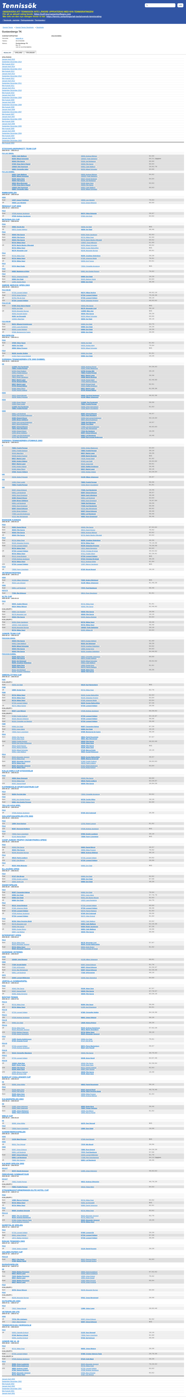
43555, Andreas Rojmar (88, 367)
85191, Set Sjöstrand (88, 643)
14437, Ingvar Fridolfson (20, 200)
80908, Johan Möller (18, 1084)
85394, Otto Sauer (87, 1004)
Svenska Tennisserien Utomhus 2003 (22, 440)
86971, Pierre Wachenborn (90, 1046)
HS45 (4, 1136)
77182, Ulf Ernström (18, 967)
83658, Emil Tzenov (87, 261)
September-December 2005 (12, 126)
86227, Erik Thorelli (87, 1048)
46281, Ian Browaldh (19, 316)
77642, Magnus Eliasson (89, 381)
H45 (3, 474)
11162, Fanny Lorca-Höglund (21, 356)
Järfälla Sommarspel (14, 981)
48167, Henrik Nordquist (89, 179)
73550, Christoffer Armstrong (90, 266)
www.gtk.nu (19, 38)
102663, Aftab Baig (18, 319)
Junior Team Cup (11, 633)
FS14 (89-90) (6, 321)
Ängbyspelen (9, 885)
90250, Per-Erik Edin (19, 794)
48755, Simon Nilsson (19, 1290)
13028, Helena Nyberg (88, 1023)
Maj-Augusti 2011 (8, 86)
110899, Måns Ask (87, 311)
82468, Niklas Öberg (18, 388)
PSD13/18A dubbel (9, 654)
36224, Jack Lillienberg (89, 495)
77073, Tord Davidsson (89, 588)
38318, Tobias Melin (87, 1187)
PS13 (4, 263)
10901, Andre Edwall (87, 1278)
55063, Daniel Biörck (19, 527)
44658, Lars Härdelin (88, 200)
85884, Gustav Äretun (19, 929)
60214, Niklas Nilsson (19, 606)
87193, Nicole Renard (88, 569)
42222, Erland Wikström (89, 203)
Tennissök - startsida (11, 20)
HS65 (4, 585)
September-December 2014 (12, 62)
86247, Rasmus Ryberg (88, 1259)
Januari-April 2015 (8, 59)
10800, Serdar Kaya (87, 649)
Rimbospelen (9, 192)
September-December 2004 (12, 133)
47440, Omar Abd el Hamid (21, 164)
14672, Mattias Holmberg (20, 1238)
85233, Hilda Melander (19, 865)
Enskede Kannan (11, 520)
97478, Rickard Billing (19, 381)
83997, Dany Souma (87, 1069)
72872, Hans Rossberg (89, 415)
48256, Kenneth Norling (19, 313)
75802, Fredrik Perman (19, 368)
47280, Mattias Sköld (19, 1261)
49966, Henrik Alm (18, 227)
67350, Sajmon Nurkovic (20, 1370)
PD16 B (4, 1060)
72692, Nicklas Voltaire (88, 472)
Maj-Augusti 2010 (8, 93)
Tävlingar (30, 52)
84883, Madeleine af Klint (20, 271)
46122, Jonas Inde (87, 464)
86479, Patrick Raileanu (89, 667)
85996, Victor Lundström (20, 1364)
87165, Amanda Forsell (20, 1041)
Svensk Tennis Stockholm (25, 27)
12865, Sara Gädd (87, 1128)
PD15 (4, 1087)
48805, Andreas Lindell (20, 1368)
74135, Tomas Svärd (87, 380)
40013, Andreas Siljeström (90, 1181)
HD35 (4, 400)
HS (3, 1082)
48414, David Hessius (88, 530)
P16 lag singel (8, 153)
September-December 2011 (12, 83)
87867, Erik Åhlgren (18, 860)
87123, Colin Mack (87, 1359)
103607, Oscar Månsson (89, 242)
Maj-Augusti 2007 (8, 114)
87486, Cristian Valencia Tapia (22, 1220)
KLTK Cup (7, 596)
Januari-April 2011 (8, 88)
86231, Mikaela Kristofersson (22, 324)
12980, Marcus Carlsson (20, 1072)
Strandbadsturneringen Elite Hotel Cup (25, 1190)
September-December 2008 (12, 105)
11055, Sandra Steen (19, 282)
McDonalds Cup (11, 219)
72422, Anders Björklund (89, 580)
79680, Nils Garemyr (18, 1160)
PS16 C (4, 1055)
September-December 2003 (12, 140)
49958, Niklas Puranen (19, 348)
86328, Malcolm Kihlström (20, 719)
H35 (3, 479)
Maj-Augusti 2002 (8, 1384)
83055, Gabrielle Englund (20, 1332)
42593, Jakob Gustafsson (89, 1273)
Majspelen (8, 335)
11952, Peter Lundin (18, 404)
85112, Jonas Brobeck (19, 556)
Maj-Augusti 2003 (8, 143)
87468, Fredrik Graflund (19, 716)
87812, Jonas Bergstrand (89, 1297)
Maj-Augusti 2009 (8, 100)
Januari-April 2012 (8, 81)
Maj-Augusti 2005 (8, 129)
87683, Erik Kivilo (86, 216)
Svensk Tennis (8, 27)
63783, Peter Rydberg (19, 371)
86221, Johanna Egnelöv (20, 276)
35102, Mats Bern (17, 375)
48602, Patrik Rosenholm (89, 737)
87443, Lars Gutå (86, 461)
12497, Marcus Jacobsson (89, 564)
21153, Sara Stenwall (88, 1332)
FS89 (3, 724)
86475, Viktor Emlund (88, 916)
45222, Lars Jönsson (18, 583)
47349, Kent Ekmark (87, 1139)
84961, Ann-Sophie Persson (90, 271)
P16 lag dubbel (8, 172)
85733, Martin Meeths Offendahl (91, 240)
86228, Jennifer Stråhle (20, 353)
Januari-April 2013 (8, 74)
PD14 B (4, 1043)
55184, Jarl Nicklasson (88, 161)
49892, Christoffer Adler (20, 169)
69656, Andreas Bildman (89, 156)
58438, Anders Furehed (19, 456)
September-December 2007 (12, 112)
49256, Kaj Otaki (86, 227)
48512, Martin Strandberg (89, 1029)
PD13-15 (5, 1213)
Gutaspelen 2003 (11, 1301)
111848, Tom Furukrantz (20, 367)
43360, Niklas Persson (88, 1280)
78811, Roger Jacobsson (20, 377)
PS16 (4, 224)
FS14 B (4, 1020)
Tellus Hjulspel (11, 805)
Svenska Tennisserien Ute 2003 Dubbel (23, 359)
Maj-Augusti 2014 (8, 64)
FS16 (3, 797)
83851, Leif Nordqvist (19, 413)
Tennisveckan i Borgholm (16, 1325)
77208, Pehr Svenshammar (90, 1157)
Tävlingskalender (27, 20)
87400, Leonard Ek (87, 1232)
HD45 (4, 393)
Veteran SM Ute (11, 1312)
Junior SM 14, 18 (10, 1341)
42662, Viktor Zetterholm (20, 1108)
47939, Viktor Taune (18, 343)
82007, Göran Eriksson (89, 413)
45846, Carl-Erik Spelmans (90, 395)
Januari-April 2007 (8, 117)
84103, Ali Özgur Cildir (19, 1074)
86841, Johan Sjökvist (88, 1017)
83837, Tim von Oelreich (20, 1216)
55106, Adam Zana (18, 179)
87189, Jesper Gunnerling (20, 1034)
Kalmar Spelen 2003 (13, 1163)
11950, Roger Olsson (19, 402)
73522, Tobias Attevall (19, 1308)
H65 (3, 487)
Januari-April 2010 (8, 95)
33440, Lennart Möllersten (21, 978)
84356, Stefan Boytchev (19, 994)
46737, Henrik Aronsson (20, 1171)
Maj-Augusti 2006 (8, 121)
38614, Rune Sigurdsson (89, 593)
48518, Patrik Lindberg (88, 763)
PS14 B (4, 1010)
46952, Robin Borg (87, 1106)
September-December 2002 (12, 1381)
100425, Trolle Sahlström (89, 158)
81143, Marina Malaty (19, 836)
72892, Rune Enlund (88, 1149)
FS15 (3, 269)
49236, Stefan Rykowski (20, 397)
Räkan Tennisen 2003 (13, 1241)
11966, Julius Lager (88, 1308)
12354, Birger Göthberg (20, 420)
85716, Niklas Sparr (87, 237)
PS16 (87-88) (6, 303)
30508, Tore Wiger (87, 424)
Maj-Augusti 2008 (8, 107)
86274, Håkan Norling (88, 292)
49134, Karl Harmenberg (89, 685)
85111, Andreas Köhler (88, 561)
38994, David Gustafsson (89, 1272)
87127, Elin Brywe (18, 876)
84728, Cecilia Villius (88, 799)
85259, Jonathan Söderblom (90, 256)
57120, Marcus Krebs (88, 750)
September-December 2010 (12, 90)
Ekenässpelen (10, 1264)
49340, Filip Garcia (18, 161)
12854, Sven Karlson (19, 823)
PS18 (4, 1285)
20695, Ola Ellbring (87, 1111)
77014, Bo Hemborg (88, 431)
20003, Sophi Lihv (18, 881)
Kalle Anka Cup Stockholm (17, 771)
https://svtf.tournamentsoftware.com (52, 14)
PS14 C (4, 1015)
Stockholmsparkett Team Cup (19, 148)
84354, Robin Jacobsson (89, 234)
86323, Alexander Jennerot (20, 757)
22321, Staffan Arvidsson (89, 386)
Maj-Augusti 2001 (8, 1391)
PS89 (4, 692)
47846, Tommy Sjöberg (20, 472)
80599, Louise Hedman (19, 329)
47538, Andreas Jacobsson (21, 213)
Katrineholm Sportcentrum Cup (20, 787)
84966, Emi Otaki (87, 276)
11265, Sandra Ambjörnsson (22, 1039)
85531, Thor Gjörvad (18, 1144)
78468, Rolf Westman (88, 422)
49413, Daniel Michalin (19, 395)
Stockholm (40, 27)
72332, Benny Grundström (89, 408)
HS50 (4, 577)
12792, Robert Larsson (88, 823)
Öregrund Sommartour (15, 1174)
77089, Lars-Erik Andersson (90, 427)
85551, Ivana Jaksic (18, 729)
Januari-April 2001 (8, 1393)
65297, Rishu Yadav (18, 1065)
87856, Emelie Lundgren (89, 834)
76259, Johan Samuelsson (89, 407)
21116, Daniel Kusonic (88, 1248)
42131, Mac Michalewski (89, 428)
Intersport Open (11, 935)
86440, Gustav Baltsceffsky (90, 248)
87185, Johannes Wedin (89, 258)
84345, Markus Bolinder (88, 617)
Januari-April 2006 (8, 124)
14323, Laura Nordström (20, 327)
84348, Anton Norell (88, 1058)
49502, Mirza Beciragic (19, 183)
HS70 (4, 975)
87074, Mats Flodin (18, 266)
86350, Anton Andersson (20, 1366)
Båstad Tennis (10, 997)
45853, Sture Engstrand (19, 495)
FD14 (4, 1036)
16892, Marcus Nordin (88, 1112)
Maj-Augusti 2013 (8, 71)
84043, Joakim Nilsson (19, 604)
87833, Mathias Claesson (20, 1032)
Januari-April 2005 (8, 131)
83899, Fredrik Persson (19, 741)
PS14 (4, 211)
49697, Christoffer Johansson (90, 656)
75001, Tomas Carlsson (89, 1108)
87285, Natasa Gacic (88, 802)
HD (3, 364)
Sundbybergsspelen (13, 1132)
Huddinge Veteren (12, 952)
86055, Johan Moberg (88, 1348)
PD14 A (4, 1025)
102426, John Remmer (19, 959)
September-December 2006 (12, 119)
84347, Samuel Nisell (19, 783)
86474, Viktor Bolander (89, 213)
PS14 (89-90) (6, 290)
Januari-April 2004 (8, 138)
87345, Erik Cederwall (88, 813)
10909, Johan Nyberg (88, 1276)
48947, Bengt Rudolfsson (89, 420)
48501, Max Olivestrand (89, 739)
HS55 (4, 197)
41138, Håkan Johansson (89, 397)
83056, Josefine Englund (20, 1338)
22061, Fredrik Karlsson (19, 373)
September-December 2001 (12, 1389)
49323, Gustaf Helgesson (89, 752)
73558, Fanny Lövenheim (20, 569)
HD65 (4, 411)
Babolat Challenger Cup (16, 1077)
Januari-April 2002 (8, 1386)
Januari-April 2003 (8, 1379)
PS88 (4, 687)
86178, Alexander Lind (19, 250)
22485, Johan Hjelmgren (20, 1106)
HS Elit (5, 1168)
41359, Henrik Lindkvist (19, 390)
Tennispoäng (40, 20)
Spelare (18, 52)
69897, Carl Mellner (18, 932)
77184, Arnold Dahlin (19, 964)
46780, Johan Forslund (88, 1282)
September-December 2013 (12, 69)
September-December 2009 (12, 98)
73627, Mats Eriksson (19, 1322)
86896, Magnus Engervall (89, 759)
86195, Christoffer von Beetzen (22, 721)
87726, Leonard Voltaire (19, 292)
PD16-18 (5, 1257)
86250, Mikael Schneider (20, 158)
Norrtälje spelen (12, 1225)
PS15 (4, 232)
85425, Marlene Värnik (88, 279)
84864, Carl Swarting (19, 612)
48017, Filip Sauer (18, 1259)
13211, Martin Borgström (89, 548)
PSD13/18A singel (9, 638)
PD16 (4, 734)
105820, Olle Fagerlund (20, 166)
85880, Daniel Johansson (89, 1205)
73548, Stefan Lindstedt (19, 1248)
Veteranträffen (11, 573)
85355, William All (87, 630)
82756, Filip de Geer (18, 298)
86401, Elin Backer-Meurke (90, 897)
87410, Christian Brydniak (89, 551)
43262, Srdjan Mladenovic (89, 368)
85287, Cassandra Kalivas (90, 726)
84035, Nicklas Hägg (88, 345)
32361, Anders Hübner (19, 461)
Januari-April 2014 (8, 66)
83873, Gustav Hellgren (19, 229)
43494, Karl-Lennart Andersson (22, 415)
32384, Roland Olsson (19, 418)
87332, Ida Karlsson (88, 1338)
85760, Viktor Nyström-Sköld (22, 921)
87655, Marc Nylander (88, 1373)
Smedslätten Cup (12, 675)
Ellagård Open (10, 869)
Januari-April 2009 (8, 102)
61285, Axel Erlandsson (88, 1007)
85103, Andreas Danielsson (90, 1028)
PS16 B (4, 1050)
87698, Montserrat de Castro (21, 332)
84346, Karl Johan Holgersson (22, 743)
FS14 (3, 274)
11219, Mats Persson (19, 1139)
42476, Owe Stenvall (88, 1123)
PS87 (4, 679)
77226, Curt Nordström (89, 490)
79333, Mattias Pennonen (20, 1272)
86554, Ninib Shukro (87, 947)
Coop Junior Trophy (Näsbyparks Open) (24, 840)
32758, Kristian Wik (87, 371)
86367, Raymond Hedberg (21, 829)
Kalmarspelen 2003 (13, 1099)
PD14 (4, 754)
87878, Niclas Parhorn (19, 295)
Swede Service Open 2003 (16, 285)
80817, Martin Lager (88, 375)
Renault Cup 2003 (11, 206)
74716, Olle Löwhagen (19, 1319)
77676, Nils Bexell (87, 1144)
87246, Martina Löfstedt (20, 1335)
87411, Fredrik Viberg (88, 553)
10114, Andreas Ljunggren (20, 1222)
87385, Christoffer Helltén (90, 1012)
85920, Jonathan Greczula (21, 1210)
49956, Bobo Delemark (19, 778)
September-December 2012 (12, 76)
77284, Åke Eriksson (19, 593)
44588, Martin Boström (89, 377)
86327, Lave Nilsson (19, 711)
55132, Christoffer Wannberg (22, 1053)
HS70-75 (5, 590)
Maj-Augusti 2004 (8, 136)
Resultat (7, 52)
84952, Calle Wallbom (19, 156)
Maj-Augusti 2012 (8, 78)
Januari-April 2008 (8, 109)
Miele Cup (7, 1116)
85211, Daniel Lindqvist (88, 1067)
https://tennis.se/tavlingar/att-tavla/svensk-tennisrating (73, 16)
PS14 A (4, 1002)
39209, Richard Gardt (88, 384)
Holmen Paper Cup (12, 1252)
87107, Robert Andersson (89, 766)
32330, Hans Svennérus (89, 978)
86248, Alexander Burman (89, 250)
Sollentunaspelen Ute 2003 (17, 816)
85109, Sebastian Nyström (89, 300)
